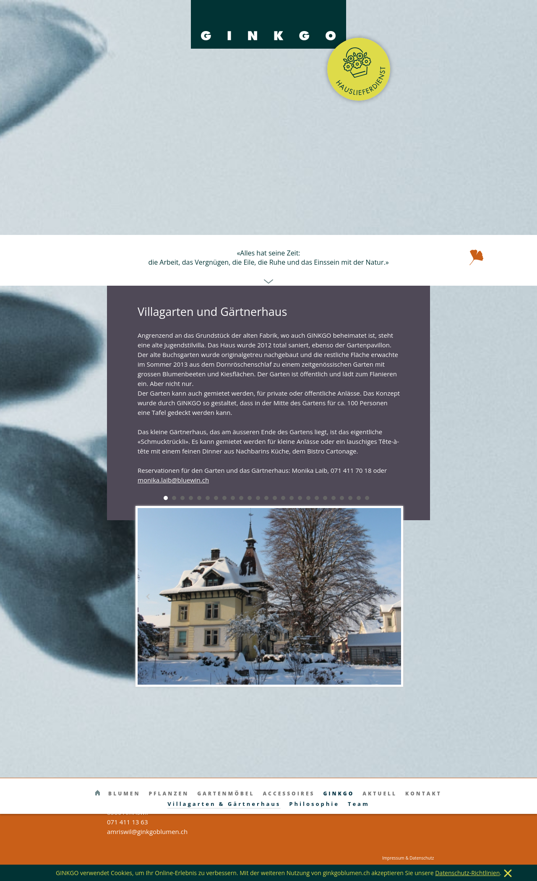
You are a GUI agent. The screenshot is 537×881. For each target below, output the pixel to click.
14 (275, 498)
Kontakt (423, 793)
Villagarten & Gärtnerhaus (224, 804)
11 (250, 498)
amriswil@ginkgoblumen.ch (147, 831)
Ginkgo (338, 793)
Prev (148, 596)
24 (359, 498)
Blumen (124, 793)
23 (350, 498)
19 (317, 498)
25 (367, 498)
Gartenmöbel (225, 793)
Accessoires (289, 793)
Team (359, 804)
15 (283, 498)
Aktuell (379, 793)
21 (333, 498)
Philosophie (314, 804)
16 (291, 498)
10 (241, 498)
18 (308, 498)
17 (300, 498)
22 (342, 498)
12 (258, 498)
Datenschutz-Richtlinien (467, 873)
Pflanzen (169, 793)
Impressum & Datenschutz (408, 858)
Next (390, 596)
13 (266, 498)
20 (325, 498)
